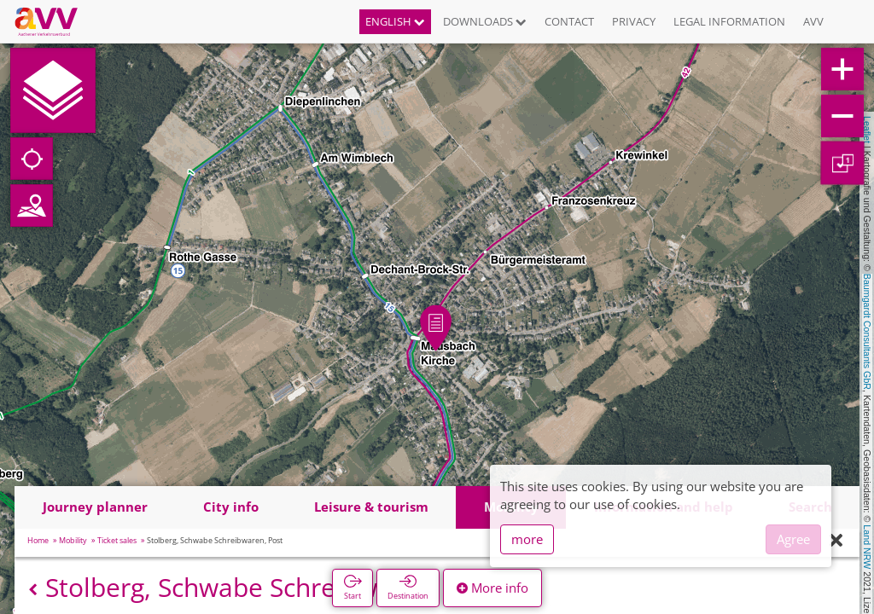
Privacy (634, 21)
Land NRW (867, 546)
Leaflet (867, 129)
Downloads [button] (485, 21)
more (527, 538)
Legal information (729, 21)
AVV (813, 21)
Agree (793, 538)
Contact (569, 21)
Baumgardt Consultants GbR (867, 332)
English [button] (395, 21)
